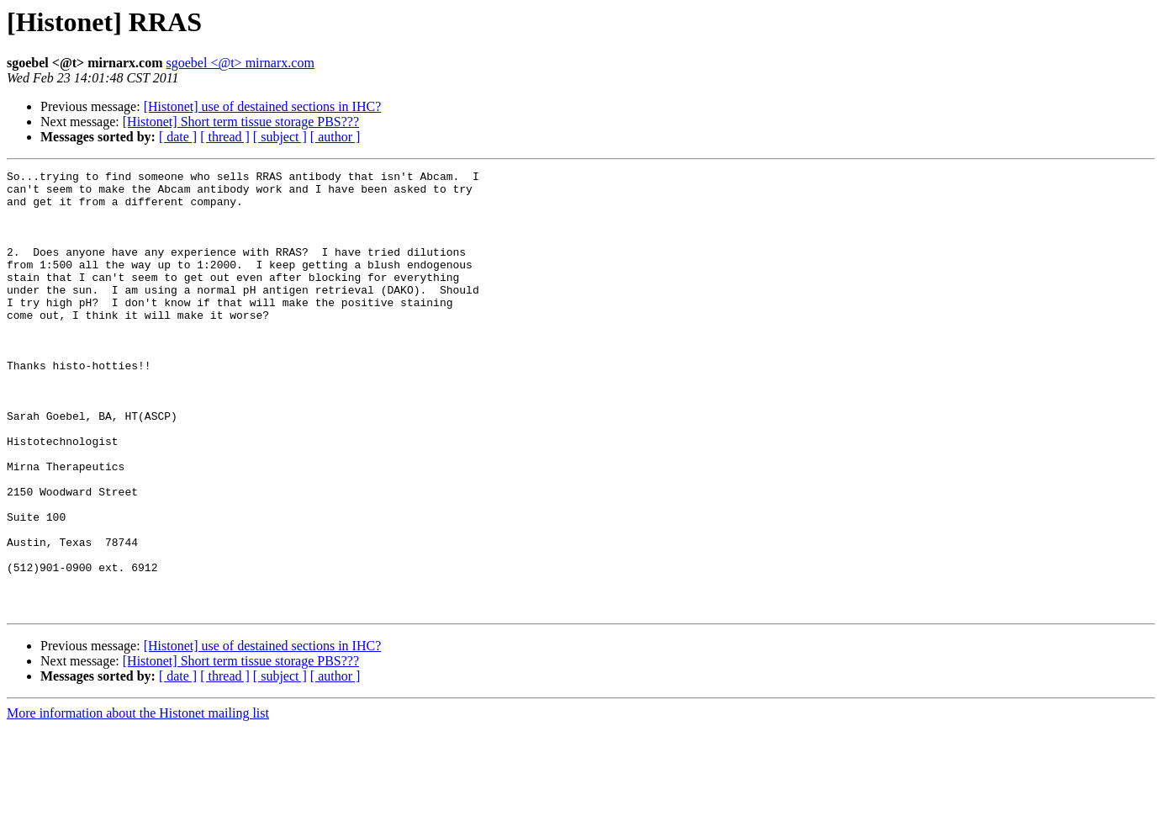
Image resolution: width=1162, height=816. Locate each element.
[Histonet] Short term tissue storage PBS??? (241, 121)
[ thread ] (225, 137)
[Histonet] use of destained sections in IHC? (263, 106)
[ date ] (178, 137)
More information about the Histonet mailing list (138, 801)
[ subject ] (280, 137)
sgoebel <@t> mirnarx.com (240, 63)
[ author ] (335, 137)
